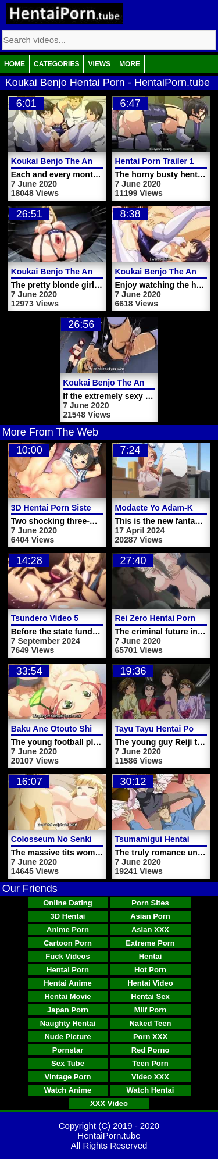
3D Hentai (68, 916)
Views (99, 64)
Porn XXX (150, 1036)
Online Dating (67, 902)
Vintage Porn (68, 1076)
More (129, 64)
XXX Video (109, 1103)
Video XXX (150, 1076)
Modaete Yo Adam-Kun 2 (162, 507)
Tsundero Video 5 (44, 618)
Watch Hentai (150, 1090)
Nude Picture (67, 1036)
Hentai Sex (150, 996)
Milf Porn (150, 1009)
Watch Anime (67, 1090)
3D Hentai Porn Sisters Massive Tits (80, 507)
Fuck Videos (67, 956)
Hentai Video (150, 983)
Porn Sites (150, 902)
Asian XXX (150, 929)
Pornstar (67, 1050)
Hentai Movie (67, 996)
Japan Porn (67, 1009)
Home (14, 64)
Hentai (150, 956)
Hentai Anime (68, 983)
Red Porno (150, 1050)
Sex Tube (67, 1063)
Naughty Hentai (67, 1023)
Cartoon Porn (68, 943)
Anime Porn (68, 929)
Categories (56, 64)
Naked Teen (150, 1023)
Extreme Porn (150, 943)
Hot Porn (150, 969)
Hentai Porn (68, 969)
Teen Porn (150, 1063)
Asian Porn (150, 916)
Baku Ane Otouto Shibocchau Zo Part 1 (87, 728)
